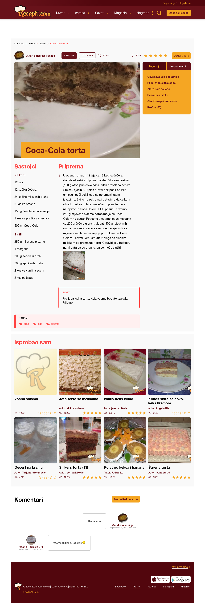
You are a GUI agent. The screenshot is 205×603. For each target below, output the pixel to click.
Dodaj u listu (181, 55)
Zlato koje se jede (158, 88)
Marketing (74, 586)
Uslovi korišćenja (59, 586)
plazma (55, 323)
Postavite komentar (126, 499)
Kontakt (84, 586)
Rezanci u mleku (157, 94)
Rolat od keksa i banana (125, 448)
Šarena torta (169, 448)
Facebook (120, 586)
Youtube (152, 586)
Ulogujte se (185, 3)
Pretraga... (159, 13)
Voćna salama (35, 382)
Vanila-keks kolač (125, 382)
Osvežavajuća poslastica (163, 76)
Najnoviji (154, 66)
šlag (39, 323)
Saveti (99, 13)
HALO (35, 591)
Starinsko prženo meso (162, 101)
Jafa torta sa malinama (80, 382)
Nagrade (143, 13)
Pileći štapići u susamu (161, 82)
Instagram (168, 586)
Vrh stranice (180, 566)
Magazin (120, 13)
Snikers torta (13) (80, 448)
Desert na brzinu (35, 448)
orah (26, 323)
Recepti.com (32, 11)
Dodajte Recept (178, 12)
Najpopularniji (178, 66)
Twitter (136, 586)
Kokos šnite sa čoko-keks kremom (169, 382)
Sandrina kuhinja (44, 55)
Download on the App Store (160, 579)
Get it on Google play (181, 579)
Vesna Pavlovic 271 (31, 546)
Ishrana (79, 13)
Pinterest (186, 586)
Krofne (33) (154, 107)
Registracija (169, 3)
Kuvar (60, 13)
